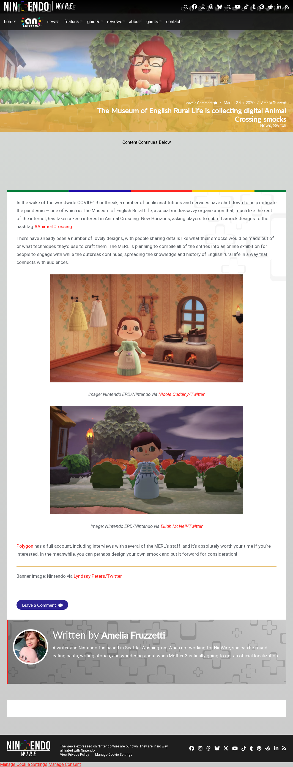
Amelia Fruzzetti (272, 102)
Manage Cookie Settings (114, 755)
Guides (93, 21)
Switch (279, 125)
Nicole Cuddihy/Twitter (181, 394)
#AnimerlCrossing (53, 226)
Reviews (114, 21)
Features (72, 21)
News (52, 21)
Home (9, 21)
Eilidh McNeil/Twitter (182, 526)
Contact (173, 21)
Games (153, 21)
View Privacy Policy (74, 755)
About (134, 21)
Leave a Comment (197, 102)
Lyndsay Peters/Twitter (98, 576)
